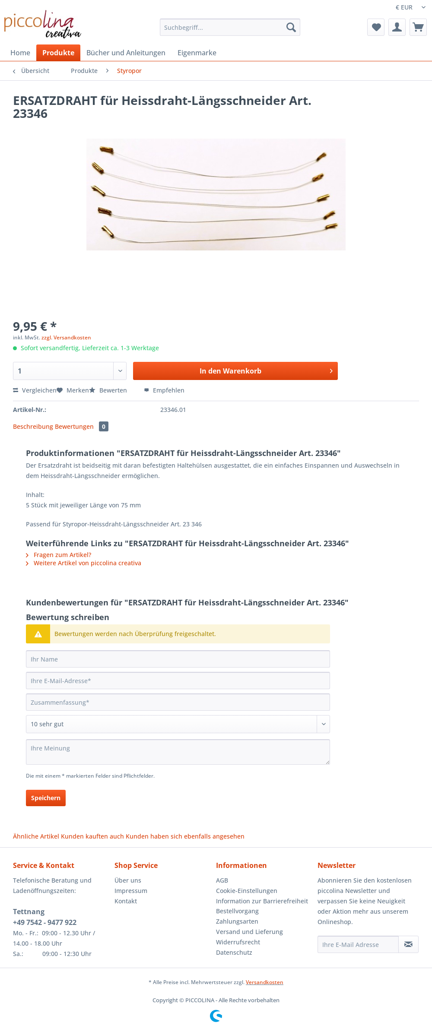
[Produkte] (58, 52)
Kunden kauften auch (92, 836)
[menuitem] (230, 31)
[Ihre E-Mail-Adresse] (178, 680)
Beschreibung (33, 426)
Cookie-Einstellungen (246, 891)
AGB (222, 880)
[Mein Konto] (397, 27)
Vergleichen (35, 390)
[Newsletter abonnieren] (408, 944)
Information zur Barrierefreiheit (262, 901)
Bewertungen (81, 426)
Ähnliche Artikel (36, 836)
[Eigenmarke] (197, 52)
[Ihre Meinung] (178, 752)
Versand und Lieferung (249, 932)
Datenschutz (234, 952)
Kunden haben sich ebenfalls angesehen (185, 836)
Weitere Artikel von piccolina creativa (83, 563)
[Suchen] (291, 27)
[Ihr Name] (178, 659)
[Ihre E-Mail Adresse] (358, 944)
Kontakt (125, 901)
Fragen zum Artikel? (58, 555)
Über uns (127, 880)
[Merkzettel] (375, 27)
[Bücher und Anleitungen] (126, 52)
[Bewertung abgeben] (178, 724)
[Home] (20, 52)
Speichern (45, 798)
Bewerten (109, 390)
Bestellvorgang (237, 911)
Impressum (130, 891)
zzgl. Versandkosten (66, 337)
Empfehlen (164, 390)
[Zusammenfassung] (178, 702)
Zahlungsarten (237, 921)
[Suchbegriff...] (230, 27)
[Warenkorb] (418, 27)
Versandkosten (264, 982)
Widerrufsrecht (238, 942)
